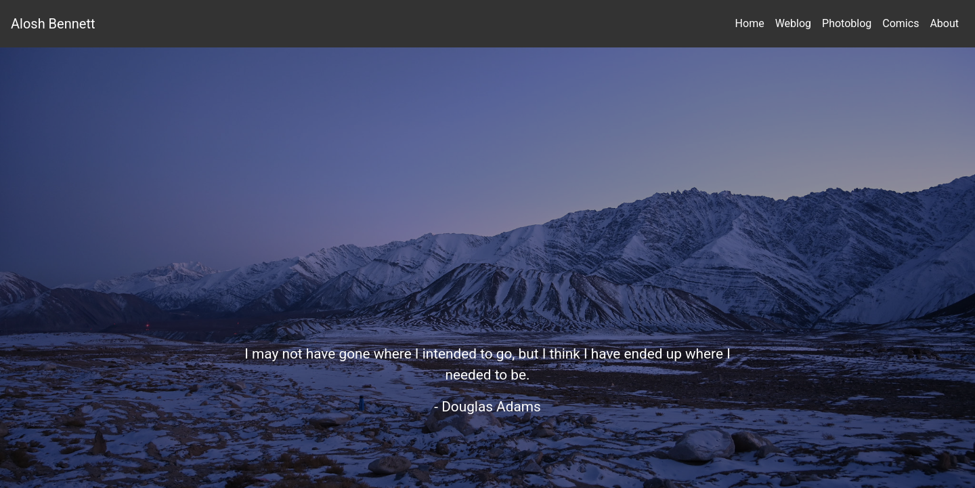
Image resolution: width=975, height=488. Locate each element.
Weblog (793, 23)
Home (749, 23)
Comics (900, 23)
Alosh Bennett (53, 24)
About (944, 23)
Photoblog (846, 23)
